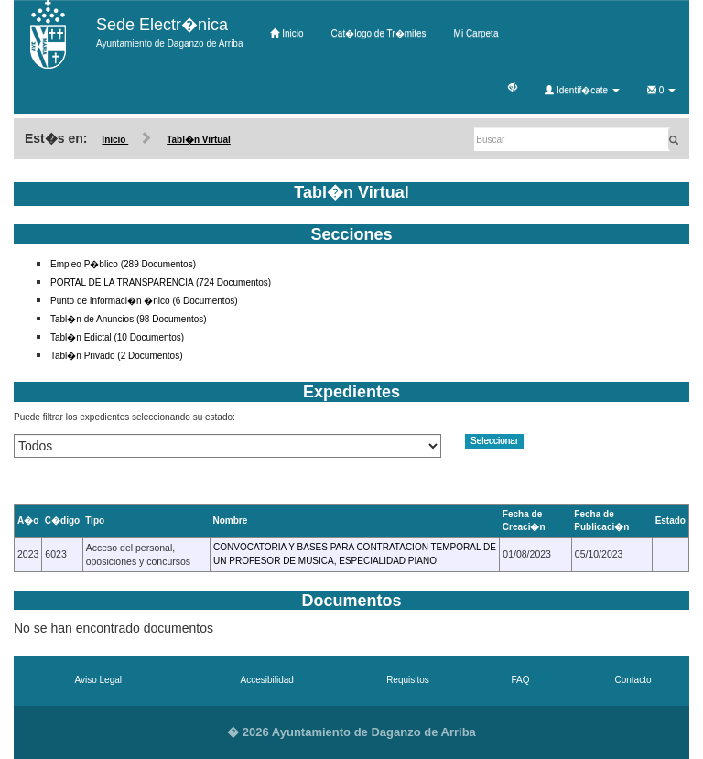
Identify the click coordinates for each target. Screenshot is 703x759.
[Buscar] (572, 139)
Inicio (286, 33)
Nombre (230, 520)
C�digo (62, 520)
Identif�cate (582, 90)
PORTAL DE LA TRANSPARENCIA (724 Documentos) (160, 282)
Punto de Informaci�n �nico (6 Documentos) (144, 301)
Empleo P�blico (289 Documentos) (123, 264)
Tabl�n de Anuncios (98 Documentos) (128, 319)
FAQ (520, 680)
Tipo (94, 520)
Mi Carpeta (476, 33)
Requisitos (407, 680)
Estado (670, 520)
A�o (27, 520)
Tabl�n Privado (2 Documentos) (116, 356)
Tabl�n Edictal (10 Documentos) (117, 337)
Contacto (632, 680)
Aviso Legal (98, 680)
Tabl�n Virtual (199, 140)
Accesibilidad (267, 680)
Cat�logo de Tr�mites (379, 33)
